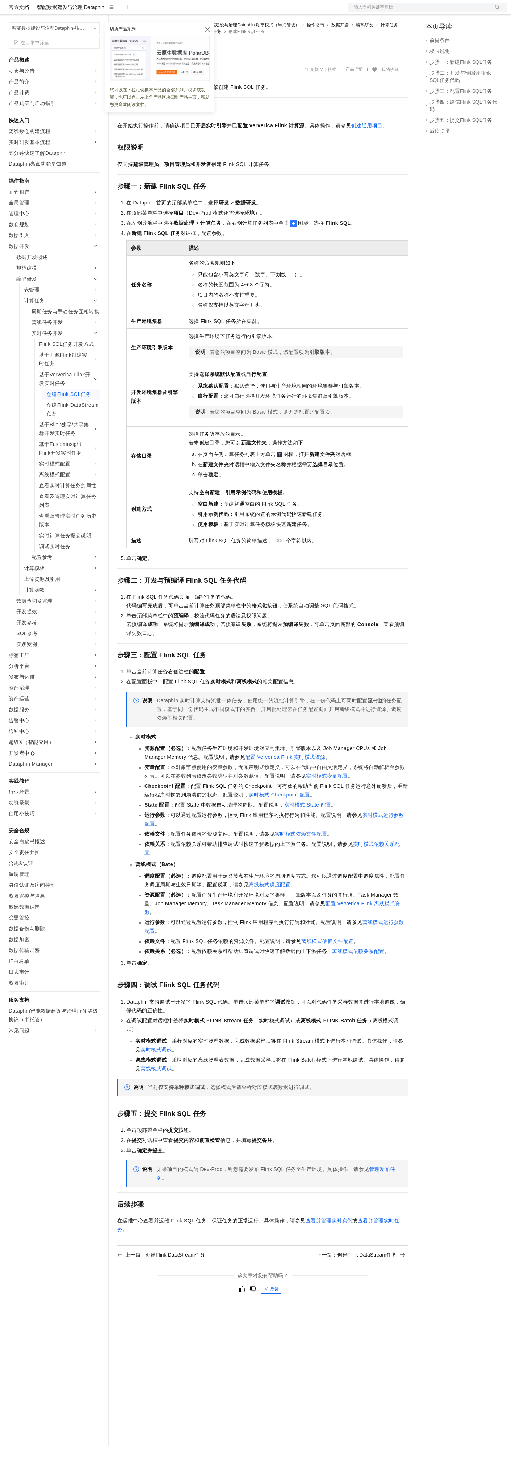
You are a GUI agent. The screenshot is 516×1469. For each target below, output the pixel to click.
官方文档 (19, 30)
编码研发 (364, 48)
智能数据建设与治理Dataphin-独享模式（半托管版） (248, 48)
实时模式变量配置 (327, 799)
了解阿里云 (238, 12)
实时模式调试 (156, 1073)
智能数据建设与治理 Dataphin (70, 30)
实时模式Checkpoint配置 (279, 818)
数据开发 (340, 48)
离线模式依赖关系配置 (358, 974)
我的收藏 (390, 92)
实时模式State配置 (307, 828)
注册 (468, 11)
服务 (214, 12)
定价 (156, 12)
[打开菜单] (11, 11)
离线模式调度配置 (269, 908)
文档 (418, 11)
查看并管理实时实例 (329, 1244)
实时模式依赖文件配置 (301, 857)
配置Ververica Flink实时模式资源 (285, 780)
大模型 (74, 12)
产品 (94, 12)
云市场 (176, 12)
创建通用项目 (366, 149)
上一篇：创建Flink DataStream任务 (161, 1278)
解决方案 (116, 12)
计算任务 (389, 48)
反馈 (271, 1312)
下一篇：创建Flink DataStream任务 (361, 1278)
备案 (433, 11)
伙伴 (196, 12)
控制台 (451, 11)
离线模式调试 (156, 1091)
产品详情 (354, 92)
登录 (495, 11)
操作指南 (315, 48)
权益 (139, 12)
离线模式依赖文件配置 (327, 964)
